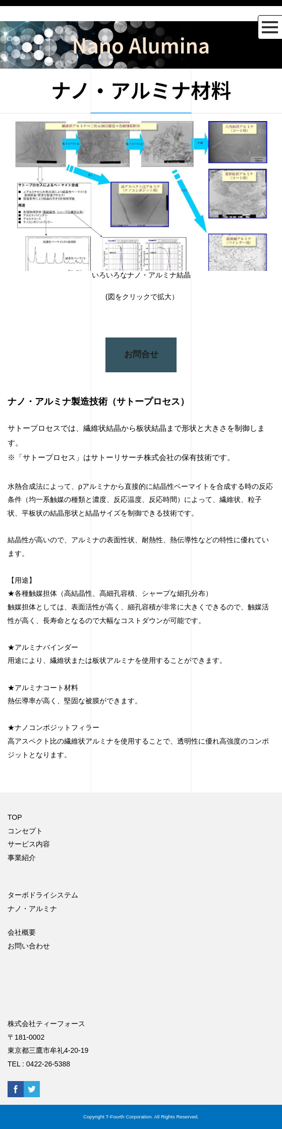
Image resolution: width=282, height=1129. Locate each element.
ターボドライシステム (43, 895)
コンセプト (25, 831)
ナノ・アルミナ (32, 909)
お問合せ (141, 354)
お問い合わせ (29, 946)
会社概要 (22, 932)
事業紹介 (22, 858)
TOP (15, 817)
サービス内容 (29, 844)
